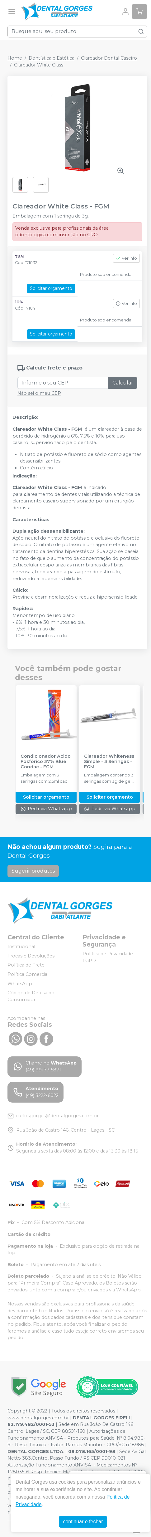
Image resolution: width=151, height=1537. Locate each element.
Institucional (21, 946)
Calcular (122, 383)
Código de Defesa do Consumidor (30, 996)
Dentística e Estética (51, 58)
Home (14, 58)
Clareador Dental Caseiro (109, 58)
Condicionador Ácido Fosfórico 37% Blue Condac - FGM (46, 762)
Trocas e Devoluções (30, 956)
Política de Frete (26, 965)
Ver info (126, 258)
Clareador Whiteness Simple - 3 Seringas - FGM (109, 762)
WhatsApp (19, 983)
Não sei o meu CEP (39, 393)
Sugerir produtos (33, 871)
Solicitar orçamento (51, 288)
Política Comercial (28, 974)
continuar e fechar (83, 1521)
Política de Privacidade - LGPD (109, 957)
